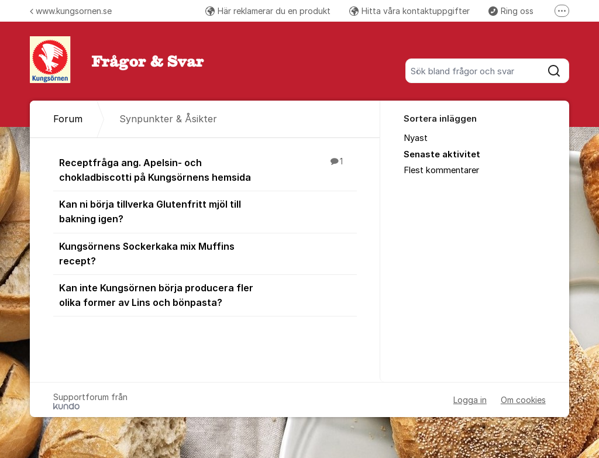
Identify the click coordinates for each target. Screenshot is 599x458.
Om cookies (523, 400)
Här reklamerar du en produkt (268, 11)
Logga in (470, 400)
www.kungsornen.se (71, 11)
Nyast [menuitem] (416, 138)
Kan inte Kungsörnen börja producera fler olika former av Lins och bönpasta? (208, 294)
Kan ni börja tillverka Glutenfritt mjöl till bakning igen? (208, 211)
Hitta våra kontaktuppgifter (409, 11)
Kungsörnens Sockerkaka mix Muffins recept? (208, 253)
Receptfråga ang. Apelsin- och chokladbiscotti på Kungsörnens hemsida (208, 169)
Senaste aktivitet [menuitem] (442, 154)
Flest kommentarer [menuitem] (441, 170)
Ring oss (510, 11)
